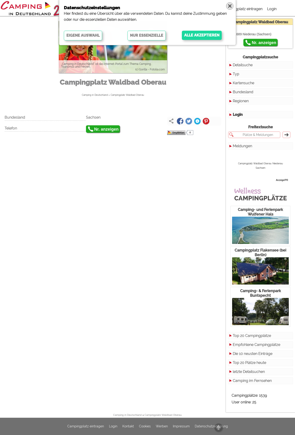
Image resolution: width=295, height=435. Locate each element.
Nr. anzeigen (106, 129)
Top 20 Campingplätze (252, 335)
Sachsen (260, 167)
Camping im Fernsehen (252, 380)
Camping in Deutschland (95, 95)
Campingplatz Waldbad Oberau (127, 95)
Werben (162, 426)
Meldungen (242, 146)
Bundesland (243, 92)
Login (272, 9)
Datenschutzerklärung (211, 426)
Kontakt (128, 426)
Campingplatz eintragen (242, 9)
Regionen (241, 101)
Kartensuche (243, 83)
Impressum (181, 426)
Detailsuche (243, 65)
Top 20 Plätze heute (249, 362)
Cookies (145, 426)
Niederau (277, 163)
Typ (236, 74)
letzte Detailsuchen (249, 371)
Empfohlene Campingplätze (256, 344)
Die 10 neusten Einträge (252, 353)
